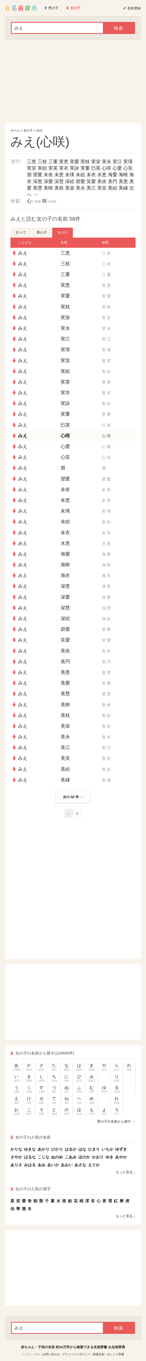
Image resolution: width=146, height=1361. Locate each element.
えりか (94, 1165)
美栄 (69, 188)
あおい (67, 1165)
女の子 (28, 130)
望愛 (37, 174)
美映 (48, 188)
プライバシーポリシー (76, 1354)
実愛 (74, 161)
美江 (91, 188)
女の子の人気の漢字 (30, 1189)
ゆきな (30, 1149)
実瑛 (128, 161)
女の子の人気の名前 (30, 1137)
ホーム (15, 130)
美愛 (65, 683)
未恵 (59, 174)
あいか (53, 1165)
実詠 (74, 168)
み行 (39, 130)
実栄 (96, 161)
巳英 (96, 168)
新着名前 (98, 1354)
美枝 (59, 188)
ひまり (94, 1149)
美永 (80, 188)
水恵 (102, 174)
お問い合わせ (51, 1354)
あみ (41, 1165)
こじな (43, 1157)
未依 (48, 174)
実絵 (42, 168)
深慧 (59, 181)
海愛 (112, 174)
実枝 (85, 161)
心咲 (106, 168)
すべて (21, 232)
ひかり (57, 1149)
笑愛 (91, 181)
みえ (22, 253)
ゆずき (121, 1149)
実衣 (63, 168)
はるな (30, 1157)
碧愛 (80, 181)
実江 (117, 161)
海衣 (65, 575)
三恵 (31, 161)
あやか (121, 1157)
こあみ (71, 1157)
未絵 (80, 174)
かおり (98, 1157)
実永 (106, 161)
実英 (53, 168)
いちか (107, 1149)
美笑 (102, 188)
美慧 (37, 188)
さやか (16, 1157)
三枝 (42, 161)
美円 (112, 181)
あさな (80, 1165)
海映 (123, 174)
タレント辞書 (115, 1354)
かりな (16, 1149)
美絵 (112, 188)
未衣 (91, 174)
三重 (53, 161)
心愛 (117, 168)
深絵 (69, 181)
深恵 (37, 181)
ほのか (84, 1157)
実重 (85, 168)
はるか (71, 1149)
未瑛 (69, 174)
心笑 (128, 168)
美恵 (123, 181)
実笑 (31, 168)
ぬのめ (57, 1157)
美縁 (123, 188)
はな (82, 1149)
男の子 (42, 232)
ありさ (16, 1165)
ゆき (109, 1157)
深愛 (48, 181)
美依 (102, 181)
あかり (43, 1149)
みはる (30, 1165)
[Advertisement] (73, 81)
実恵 (63, 161)
